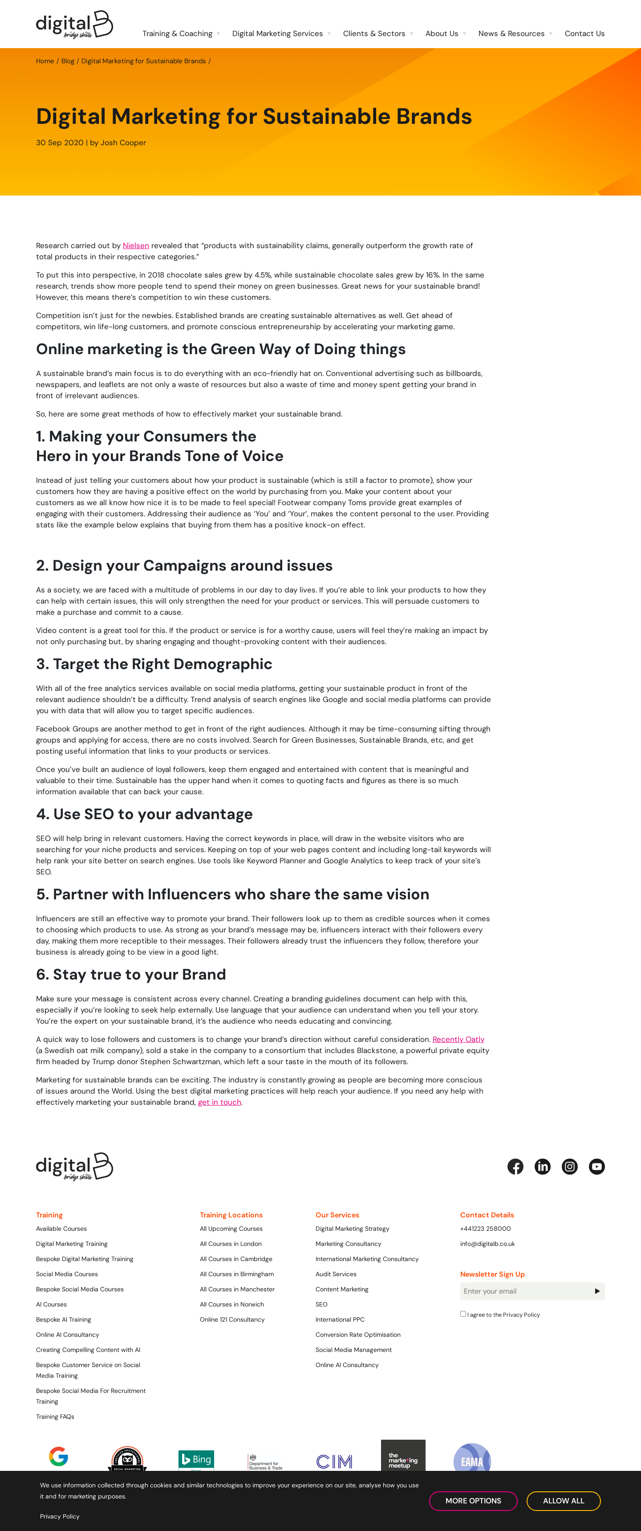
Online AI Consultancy (67, 1335)
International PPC (340, 1319)
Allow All (563, 1501)
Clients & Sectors (374, 33)
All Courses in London (231, 1244)
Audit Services (336, 1274)
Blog (67, 61)
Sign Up (597, 1291)
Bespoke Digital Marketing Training (85, 1259)
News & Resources (512, 33)
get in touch (219, 1102)
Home (45, 61)
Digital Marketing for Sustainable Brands (143, 61)
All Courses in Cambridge (236, 1259)
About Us (442, 33)
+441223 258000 (485, 1229)
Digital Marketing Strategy (352, 1229)
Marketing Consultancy (348, 1244)
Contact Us (585, 33)
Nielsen (136, 245)
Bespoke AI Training (63, 1319)
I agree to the (500, 1314)
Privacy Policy (521, 1314)
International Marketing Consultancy (367, 1259)
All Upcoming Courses (231, 1229)
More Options (473, 1501)
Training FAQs (55, 1417)
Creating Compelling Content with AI (88, 1350)
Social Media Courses (67, 1274)
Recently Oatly (458, 1039)
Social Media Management (354, 1350)
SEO (322, 1304)
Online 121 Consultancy (232, 1319)
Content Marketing (342, 1289)
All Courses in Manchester (237, 1289)
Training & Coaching (177, 33)
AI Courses (51, 1304)
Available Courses (61, 1229)
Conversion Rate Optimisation (358, 1335)
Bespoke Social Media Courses (80, 1289)
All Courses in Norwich (232, 1304)
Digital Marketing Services (277, 33)
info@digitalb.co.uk (487, 1244)
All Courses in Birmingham (237, 1274)
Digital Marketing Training (72, 1244)
